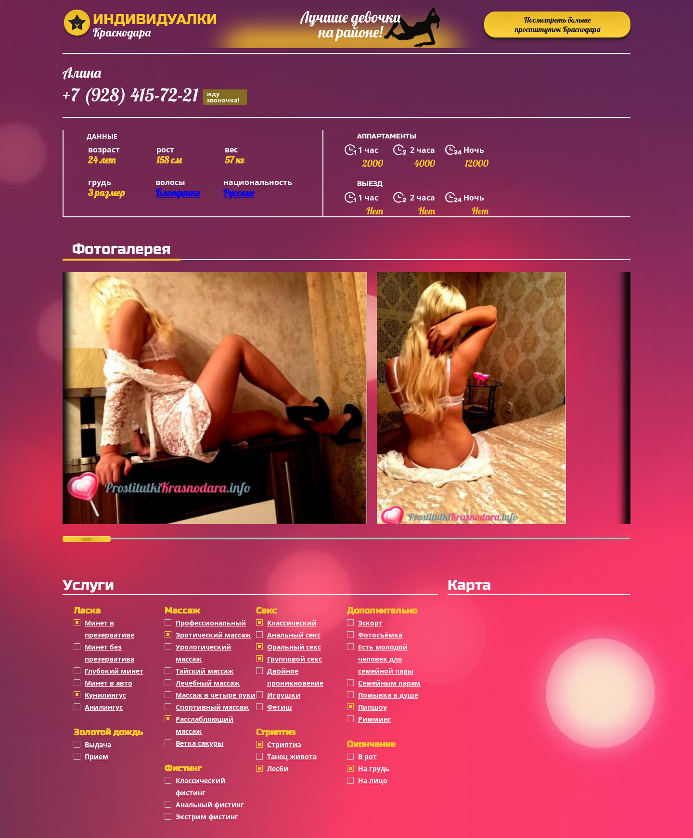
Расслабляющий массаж (204, 725)
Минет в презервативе (109, 628)
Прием (96, 756)
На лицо (372, 780)
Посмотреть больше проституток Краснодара (557, 24)
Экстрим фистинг (207, 816)
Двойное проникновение (295, 677)
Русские (238, 193)
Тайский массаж (204, 670)
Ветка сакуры (199, 743)
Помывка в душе (388, 695)
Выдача (98, 744)
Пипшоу (372, 707)
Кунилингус (105, 695)
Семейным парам (389, 683)
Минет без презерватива (109, 652)
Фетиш (279, 707)
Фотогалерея (121, 249)
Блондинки (177, 193)
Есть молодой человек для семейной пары (385, 658)
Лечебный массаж (208, 683)
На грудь (373, 768)
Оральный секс (294, 646)
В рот (367, 756)
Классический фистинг (200, 786)
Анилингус (104, 707)
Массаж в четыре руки (216, 695)
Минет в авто (108, 683)
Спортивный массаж (212, 707)
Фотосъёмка (380, 634)
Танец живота (292, 756)
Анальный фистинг (210, 804)
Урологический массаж (203, 652)
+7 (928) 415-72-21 (155, 96)
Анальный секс (294, 634)
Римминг (374, 719)
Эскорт (370, 622)
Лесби (277, 768)
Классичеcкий (292, 622)
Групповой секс (294, 658)
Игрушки (283, 695)
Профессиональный (211, 622)
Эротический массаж (213, 634)
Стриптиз (284, 744)
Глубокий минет (114, 670)
